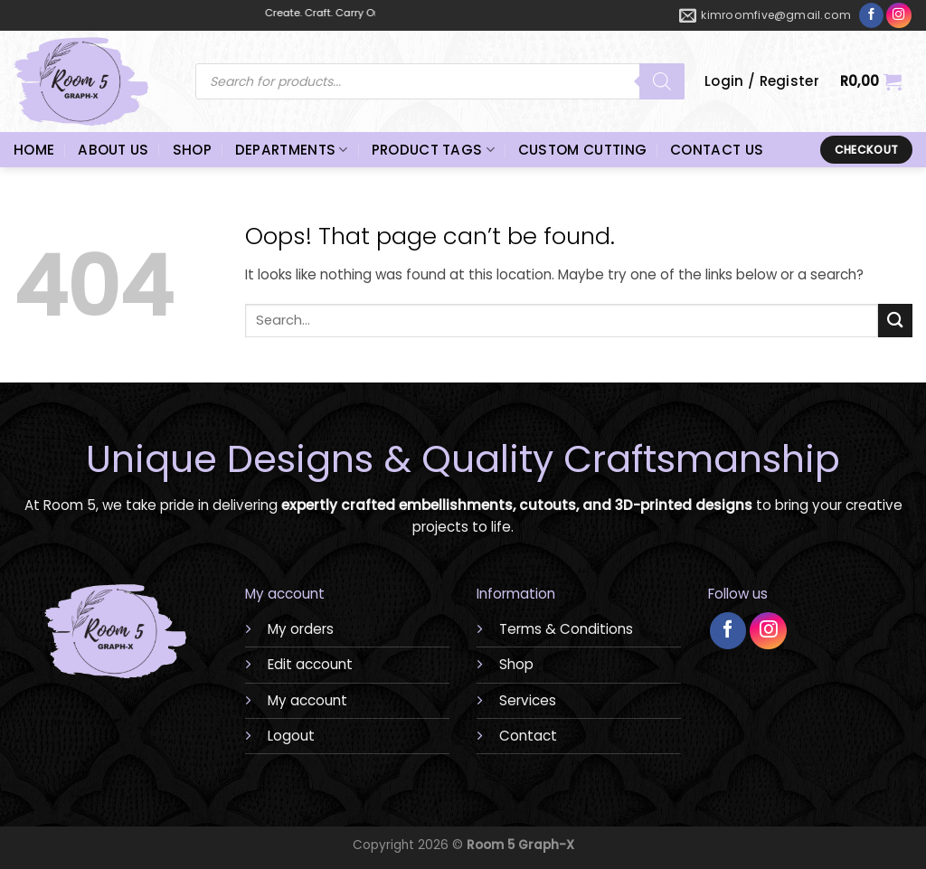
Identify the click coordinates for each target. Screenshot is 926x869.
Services (527, 700)
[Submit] (895, 320)
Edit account (310, 664)
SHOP (192, 149)
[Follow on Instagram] (899, 15)
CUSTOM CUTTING (582, 149)
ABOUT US (113, 149)
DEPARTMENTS (291, 149)
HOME (34, 149)
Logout (291, 735)
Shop (516, 664)
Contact (528, 735)
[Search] (662, 81)
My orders (301, 628)
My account (307, 700)
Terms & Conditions (566, 628)
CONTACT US (716, 149)
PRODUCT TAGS (433, 149)
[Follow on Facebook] (871, 16)
